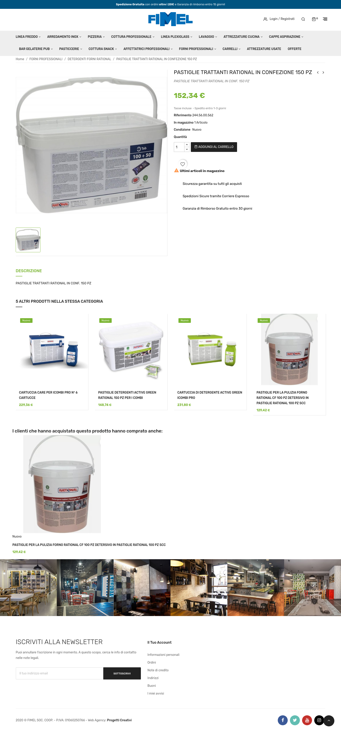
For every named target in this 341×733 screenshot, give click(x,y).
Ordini (152, 662)
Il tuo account (160, 642)
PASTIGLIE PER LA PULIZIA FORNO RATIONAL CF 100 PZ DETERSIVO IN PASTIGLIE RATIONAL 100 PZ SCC (283, 398)
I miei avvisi (156, 693)
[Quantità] (179, 147)
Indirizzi (153, 678)
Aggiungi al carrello (213, 147)
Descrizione (29, 271)
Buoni (152, 686)
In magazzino (183, 122)
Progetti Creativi (119, 720)
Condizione (182, 130)
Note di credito (158, 670)
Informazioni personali (164, 655)
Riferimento (183, 115)
